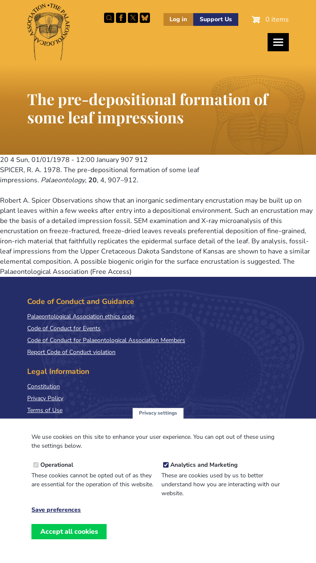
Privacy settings (158, 422)
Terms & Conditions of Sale (63, 422)
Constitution (43, 386)
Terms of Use (44, 410)
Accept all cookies (69, 541)
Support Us (216, 19)
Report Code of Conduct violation (71, 352)
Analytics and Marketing (203, 475)
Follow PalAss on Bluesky (145, 18)
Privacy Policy (45, 398)
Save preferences (56, 520)
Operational (56, 475)
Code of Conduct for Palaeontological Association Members (106, 340)
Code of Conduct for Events (64, 328)
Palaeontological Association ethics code (80, 316)
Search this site (109, 18)
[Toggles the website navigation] (278, 42)
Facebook (121, 18)
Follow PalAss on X (133, 18)
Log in (178, 19)
